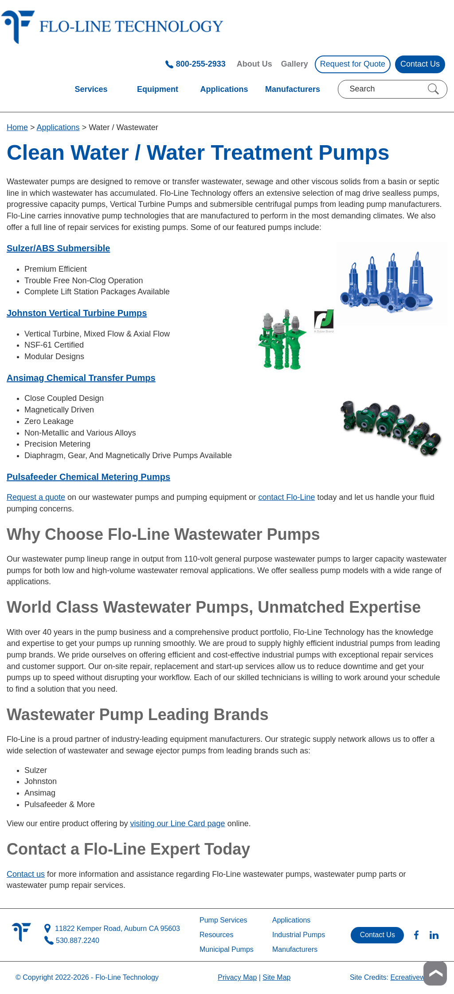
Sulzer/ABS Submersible (58, 248)
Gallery (294, 63)
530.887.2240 (71, 941)
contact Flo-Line (286, 497)
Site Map (276, 977)
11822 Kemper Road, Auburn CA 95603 (112, 929)
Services (90, 89)
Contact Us (420, 63)
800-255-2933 (195, 63)
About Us (254, 63)
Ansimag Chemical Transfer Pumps (81, 378)
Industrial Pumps (298, 935)
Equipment (157, 89)
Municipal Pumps (227, 949)
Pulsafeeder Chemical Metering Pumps (88, 477)
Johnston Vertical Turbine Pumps (77, 313)
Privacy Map (237, 977)
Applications (224, 89)
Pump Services (223, 920)
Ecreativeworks (414, 977)
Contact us (26, 874)
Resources (216, 935)
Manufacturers (292, 89)
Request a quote (36, 497)
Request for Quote (352, 63)
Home (17, 127)
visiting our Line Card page (177, 823)
